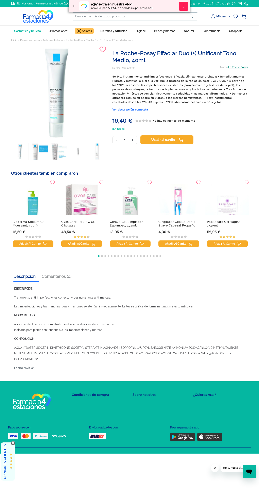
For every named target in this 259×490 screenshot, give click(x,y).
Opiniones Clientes (5, 461)
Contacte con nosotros (146, 414)
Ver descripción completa (130, 109)
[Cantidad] (124, 140)
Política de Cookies (83, 414)
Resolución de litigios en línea (90, 443)
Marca (224, 67)
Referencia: (119, 67)
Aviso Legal (79, 420)
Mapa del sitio (141, 402)
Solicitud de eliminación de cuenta (154, 420)
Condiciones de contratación (89, 402)
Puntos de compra (83, 426)
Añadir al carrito (167, 139)
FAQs (136, 408)
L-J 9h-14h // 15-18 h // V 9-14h (209, 3)
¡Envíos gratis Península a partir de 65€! (43, 3)
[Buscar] (128, 16)
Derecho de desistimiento (87, 438)
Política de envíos (82, 432)
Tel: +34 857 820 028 (145, 426)
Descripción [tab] (25, 276)
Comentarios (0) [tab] (56, 276)
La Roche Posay (238, 67)
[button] (99, 256)
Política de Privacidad (85, 408)
